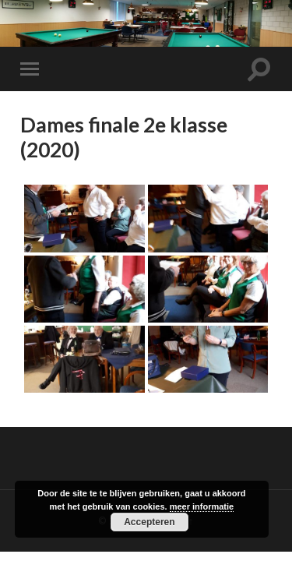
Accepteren (149, 522)
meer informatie (202, 506)
